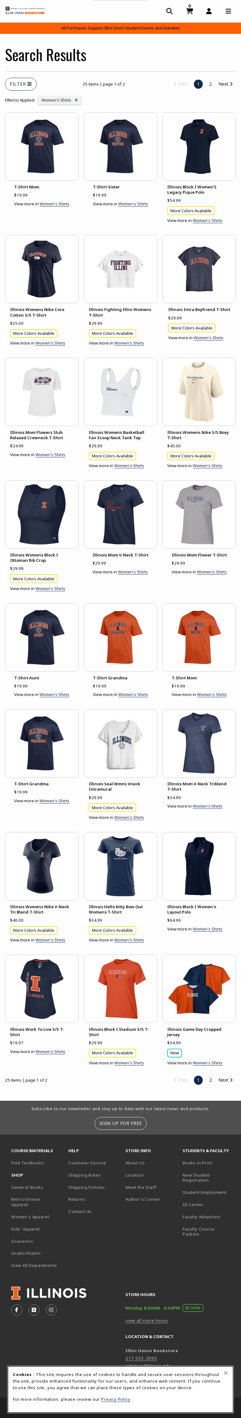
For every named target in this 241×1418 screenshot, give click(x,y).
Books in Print (209, 1163)
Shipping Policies (86, 1187)
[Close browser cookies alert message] (225, 1373)
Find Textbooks (27, 1163)
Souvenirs (22, 1241)
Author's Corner (143, 1199)
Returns (76, 1199)
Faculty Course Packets (199, 1231)
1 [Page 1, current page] (198, 84)
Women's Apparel (30, 1217)
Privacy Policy (116, 1399)
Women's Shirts (59, 100)
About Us (135, 1163)
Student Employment (209, 1192)
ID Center (209, 1204)
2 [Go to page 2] (210, 84)
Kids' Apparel (25, 1229)
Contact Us (80, 1211)
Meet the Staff (141, 1187)
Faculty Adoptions (202, 1217)
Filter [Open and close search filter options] (21, 84)
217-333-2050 (141, 1358)
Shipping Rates (84, 1175)
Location (135, 1175)
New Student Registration (196, 1177)
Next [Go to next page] (225, 84)
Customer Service (87, 1163)
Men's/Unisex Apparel (26, 1201)
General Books (27, 1187)
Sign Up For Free (120, 1123)
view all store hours (147, 1320)
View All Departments (34, 1265)
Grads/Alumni (26, 1253)
